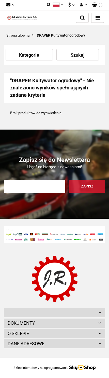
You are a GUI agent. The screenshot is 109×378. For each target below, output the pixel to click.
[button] (97, 5)
